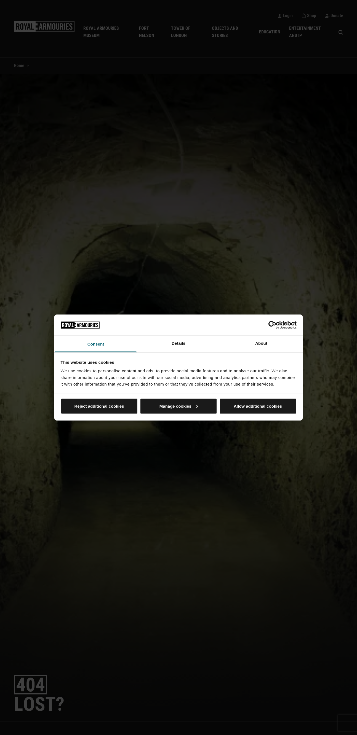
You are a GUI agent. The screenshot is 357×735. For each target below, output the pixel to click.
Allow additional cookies (258, 406)
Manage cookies (178, 406)
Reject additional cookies (99, 406)
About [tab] (261, 343)
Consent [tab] (95, 344)
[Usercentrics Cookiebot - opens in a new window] (272, 325)
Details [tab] (178, 343)
